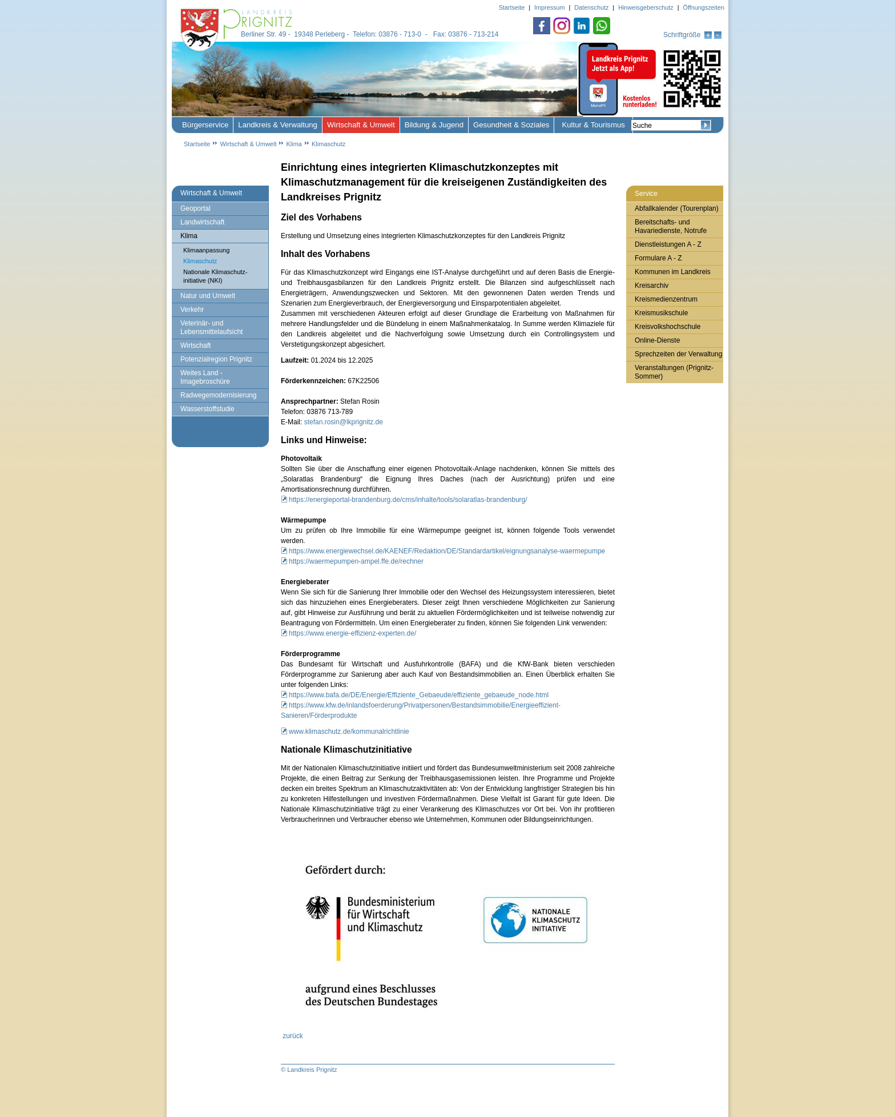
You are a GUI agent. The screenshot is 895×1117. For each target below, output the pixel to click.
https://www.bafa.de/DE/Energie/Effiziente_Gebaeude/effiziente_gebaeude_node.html (419, 695)
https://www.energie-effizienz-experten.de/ (352, 633)
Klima (294, 143)
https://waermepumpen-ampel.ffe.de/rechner (356, 561)
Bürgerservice (205, 124)
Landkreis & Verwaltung (277, 124)
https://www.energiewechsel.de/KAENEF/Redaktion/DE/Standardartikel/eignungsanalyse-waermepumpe (447, 551)
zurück (293, 1036)
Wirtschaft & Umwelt (361, 124)
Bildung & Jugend (434, 124)
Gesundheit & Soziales (511, 124)
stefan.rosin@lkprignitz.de (343, 422)
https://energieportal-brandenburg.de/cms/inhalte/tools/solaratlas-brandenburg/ (408, 500)
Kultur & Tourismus (593, 124)
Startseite (197, 143)
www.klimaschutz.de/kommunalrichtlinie (349, 732)
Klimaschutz (328, 143)
